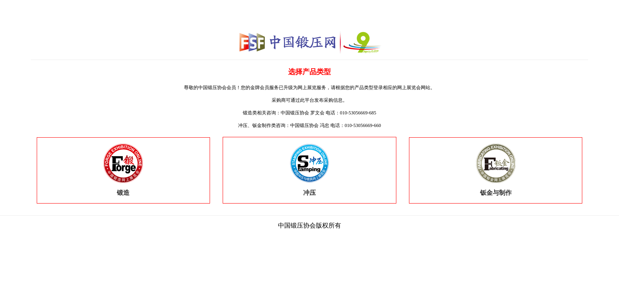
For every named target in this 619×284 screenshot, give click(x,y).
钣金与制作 (496, 189)
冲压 (309, 189)
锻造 (123, 189)
